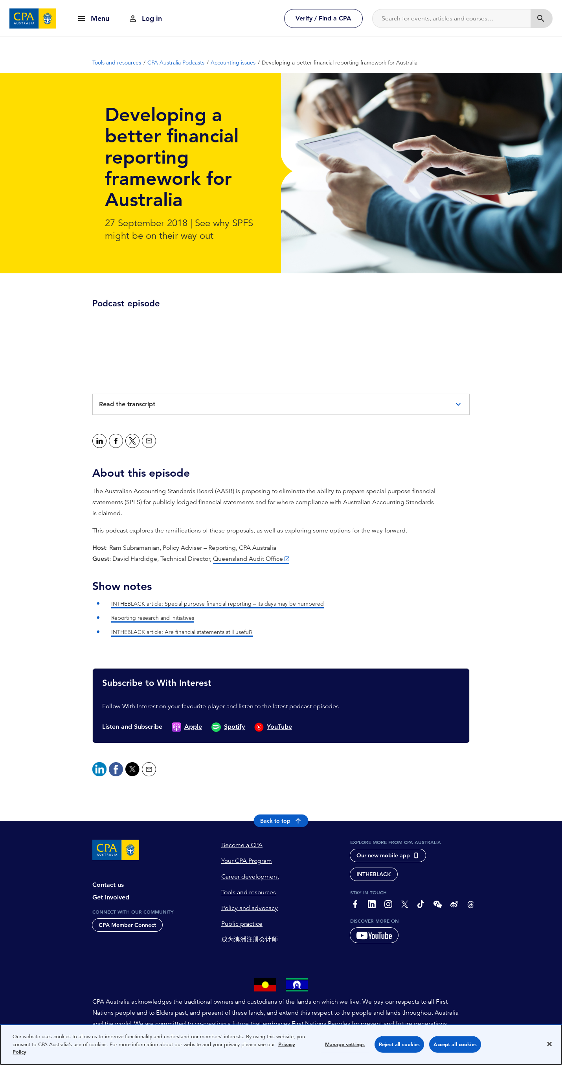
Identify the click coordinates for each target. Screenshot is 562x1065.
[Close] (549, 1044)
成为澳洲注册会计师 (249, 939)
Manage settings (345, 1044)
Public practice (242, 924)
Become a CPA (242, 845)
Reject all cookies (399, 1044)
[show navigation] (93, 18)
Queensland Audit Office (248, 559)
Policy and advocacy (249, 908)
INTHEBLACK (373, 874)
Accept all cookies (454, 1044)
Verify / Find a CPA (323, 18)
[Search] (452, 18)
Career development (250, 876)
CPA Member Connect (127, 925)
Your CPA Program (246, 861)
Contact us (108, 884)
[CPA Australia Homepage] (33, 18)
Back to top (281, 821)
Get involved (110, 897)
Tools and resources (248, 892)
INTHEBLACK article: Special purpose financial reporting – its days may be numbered (217, 603)
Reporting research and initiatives (152, 617)
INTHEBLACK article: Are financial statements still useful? (182, 632)
